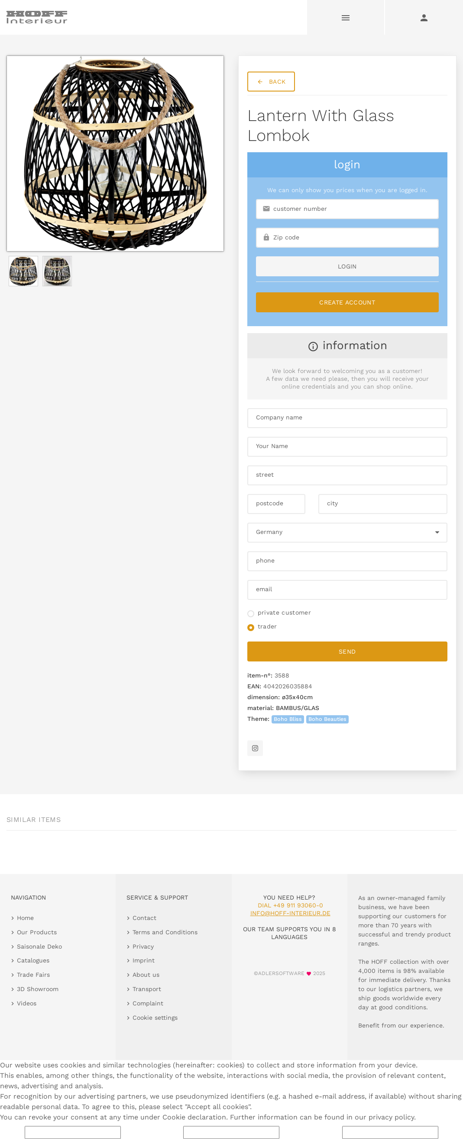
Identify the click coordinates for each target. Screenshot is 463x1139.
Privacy (143, 946)
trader (267, 626)
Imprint (144, 960)
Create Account (347, 302)
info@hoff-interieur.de (290, 913)
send (347, 651)
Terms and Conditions (165, 932)
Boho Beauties (327, 719)
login (347, 266)
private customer (284, 612)
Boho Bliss (288, 719)
